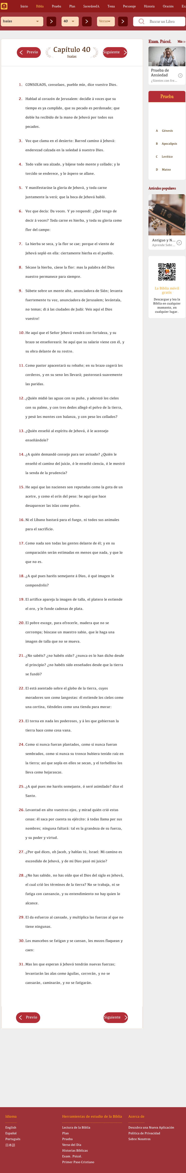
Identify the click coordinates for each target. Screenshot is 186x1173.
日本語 (10, 1145)
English (10, 1127)
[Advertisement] (72, 1064)
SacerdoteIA (91, 6)
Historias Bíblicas (75, 1150)
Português (12, 1139)
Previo (29, 52)
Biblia (40, 6)
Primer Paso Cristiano (78, 1162)
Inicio (24, 6)
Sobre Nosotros (139, 1139)
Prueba (56, 6)
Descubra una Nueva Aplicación (151, 1127)
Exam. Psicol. (72, 1156)
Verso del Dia (71, 1145)
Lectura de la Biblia (76, 1127)
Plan (72, 6)
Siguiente (115, 52)
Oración (168, 6)
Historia (149, 6)
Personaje (129, 6)
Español (11, 1133)
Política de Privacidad (144, 1133)
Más (181, 41)
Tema (111, 6)
